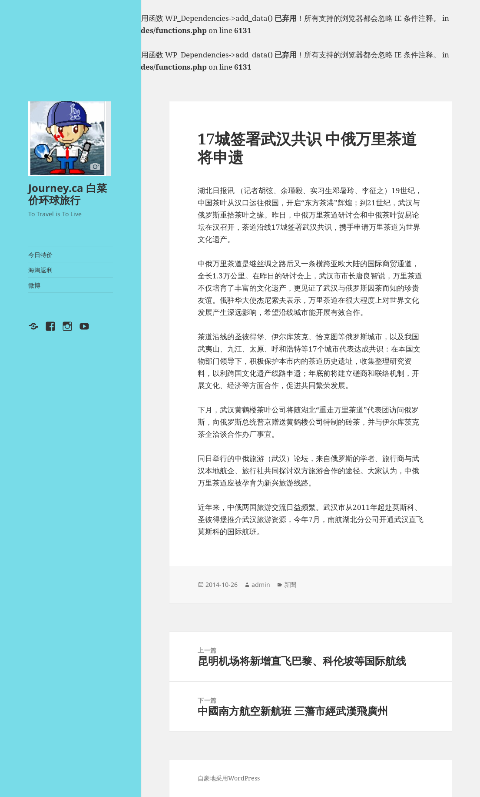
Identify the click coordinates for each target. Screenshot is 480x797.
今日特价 (40, 255)
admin (261, 584)
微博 (34, 285)
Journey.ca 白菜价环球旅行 (67, 194)
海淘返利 (40, 270)
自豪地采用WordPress (229, 778)
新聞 (290, 584)
